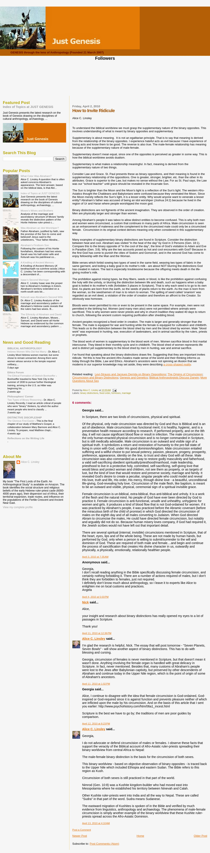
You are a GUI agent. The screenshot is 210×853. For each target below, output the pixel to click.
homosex (115, 393)
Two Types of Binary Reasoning (24, 399)
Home (140, 835)
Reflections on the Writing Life (25, 438)
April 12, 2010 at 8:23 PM (96, 723)
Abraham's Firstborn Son (35, 245)
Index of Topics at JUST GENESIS (28, 107)
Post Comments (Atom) (104, 843)
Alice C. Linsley (93, 638)
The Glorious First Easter (21, 420)
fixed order (105, 393)
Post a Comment (81, 829)
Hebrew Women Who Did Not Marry (27, 351)
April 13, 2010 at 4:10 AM (96, 823)
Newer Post (79, 835)
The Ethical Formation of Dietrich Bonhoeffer (31, 375)
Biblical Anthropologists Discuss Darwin (174, 377)
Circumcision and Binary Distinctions (95, 377)
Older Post (200, 835)
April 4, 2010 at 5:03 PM (95, 597)
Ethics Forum (15, 372)
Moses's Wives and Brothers (37, 210)
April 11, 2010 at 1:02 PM (96, 683)
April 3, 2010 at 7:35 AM (95, 556)
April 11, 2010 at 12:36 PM (96, 633)
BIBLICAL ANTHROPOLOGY (24, 348)
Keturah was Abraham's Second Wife (42, 297)
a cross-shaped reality (177, 364)
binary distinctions (89, 393)
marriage (126, 393)
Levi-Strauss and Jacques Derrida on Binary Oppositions (130, 374)
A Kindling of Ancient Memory (37, 262)
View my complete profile (18, 507)
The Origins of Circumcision (185, 374)
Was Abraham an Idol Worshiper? (40, 227)
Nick (85, 602)
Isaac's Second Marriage (35, 279)
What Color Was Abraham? (36, 175)
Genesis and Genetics (134, 377)
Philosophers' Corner (20, 396)
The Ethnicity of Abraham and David (41, 314)
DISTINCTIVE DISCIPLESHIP (24, 417)
